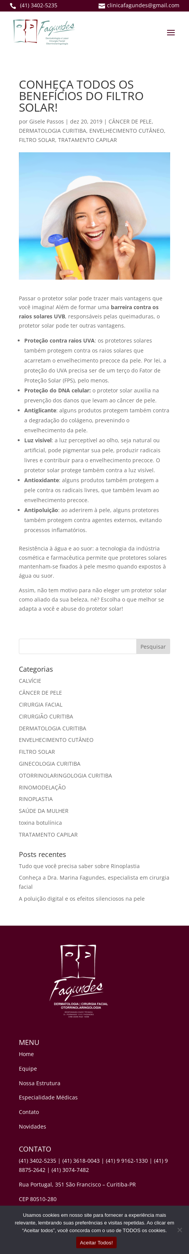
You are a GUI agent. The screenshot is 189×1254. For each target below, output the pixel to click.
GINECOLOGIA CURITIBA (49, 763)
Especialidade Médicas (48, 1097)
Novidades (32, 1126)
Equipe (28, 1068)
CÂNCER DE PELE (130, 121)
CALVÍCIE (30, 680)
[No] (179, 1230)
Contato (29, 1112)
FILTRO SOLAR (37, 139)
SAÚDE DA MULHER (44, 810)
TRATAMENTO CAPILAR (87, 139)
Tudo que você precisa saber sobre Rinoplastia (79, 866)
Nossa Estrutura (39, 1083)
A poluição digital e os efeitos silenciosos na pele (82, 898)
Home (26, 1054)
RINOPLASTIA (36, 798)
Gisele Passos (46, 121)
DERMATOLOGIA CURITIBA (52, 130)
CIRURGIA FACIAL (40, 704)
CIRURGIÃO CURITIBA (46, 716)
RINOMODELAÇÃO (42, 787)
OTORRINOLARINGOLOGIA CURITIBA (65, 775)
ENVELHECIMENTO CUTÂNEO (126, 130)
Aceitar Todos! (96, 1243)
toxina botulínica (40, 822)
